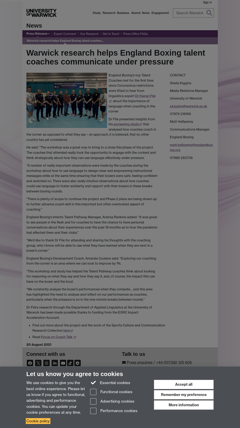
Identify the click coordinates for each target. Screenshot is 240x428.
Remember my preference (184, 394)
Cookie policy (38, 421)
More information (184, 405)
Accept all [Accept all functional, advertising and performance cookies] (183, 384)
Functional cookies (111, 392)
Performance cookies (113, 411)
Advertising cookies (112, 401)
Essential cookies (110, 382)
